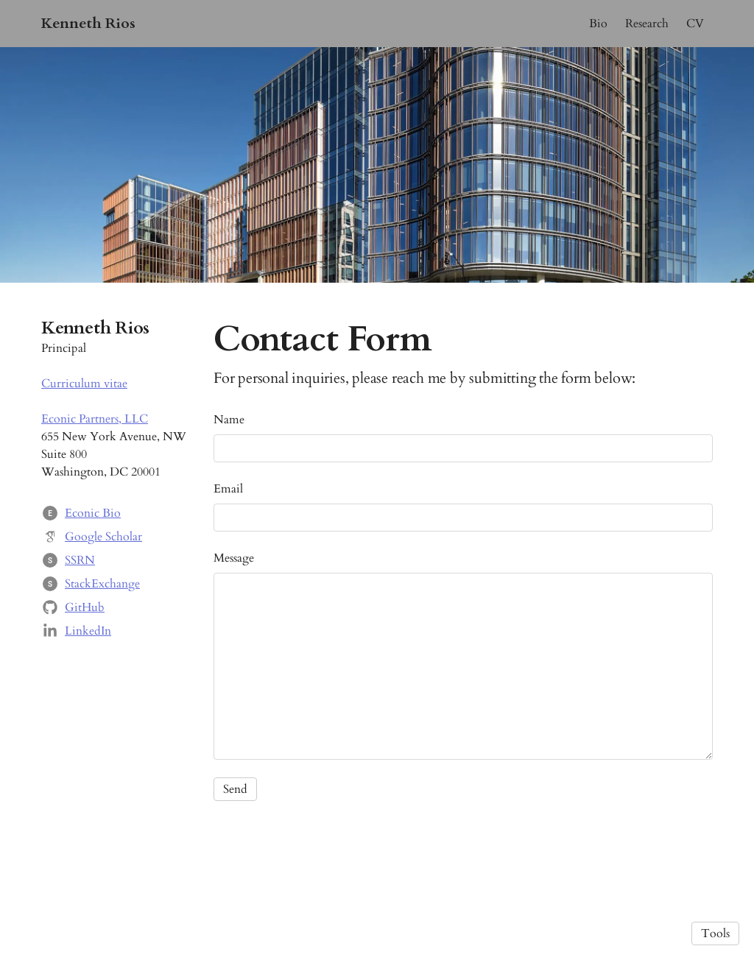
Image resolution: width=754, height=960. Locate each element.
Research (647, 23)
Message (234, 558)
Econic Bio (93, 513)
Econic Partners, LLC (94, 419)
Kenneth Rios (88, 23)
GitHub (85, 607)
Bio (598, 23)
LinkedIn (88, 631)
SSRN (80, 560)
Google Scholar (103, 537)
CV (695, 23)
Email (228, 489)
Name (229, 420)
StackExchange (102, 584)
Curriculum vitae (84, 383)
